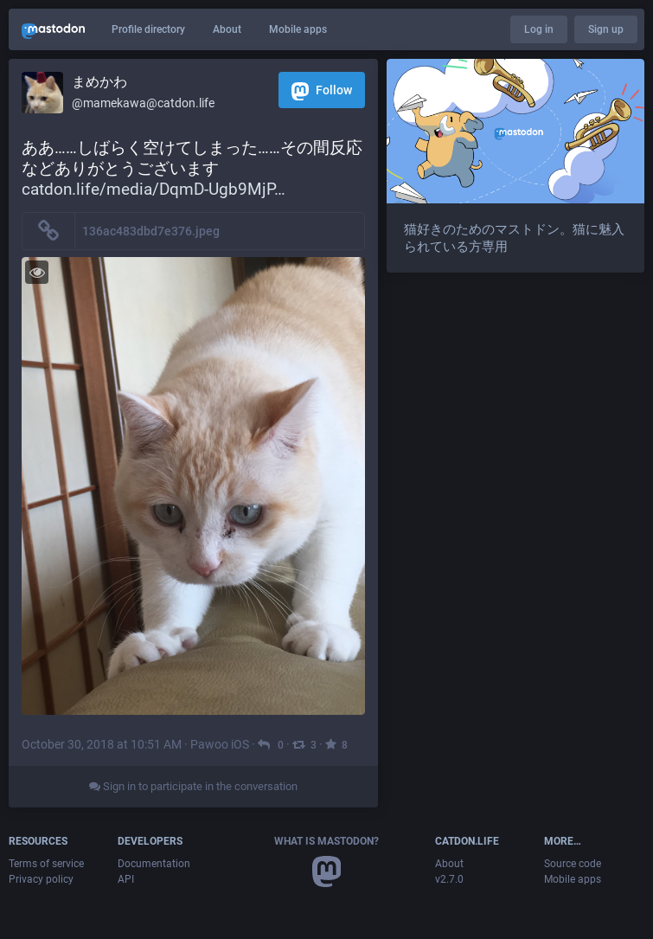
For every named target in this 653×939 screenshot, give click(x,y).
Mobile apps (298, 29)
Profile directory (148, 29)
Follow (321, 91)
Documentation (154, 864)
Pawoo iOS (219, 744)
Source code (572, 864)
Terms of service (46, 864)
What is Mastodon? (326, 841)
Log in (539, 29)
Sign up (606, 29)
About (227, 29)
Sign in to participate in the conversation (193, 786)
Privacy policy (41, 879)
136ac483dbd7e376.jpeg (151, 231)
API (126, 879)
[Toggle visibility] (36, 272)
